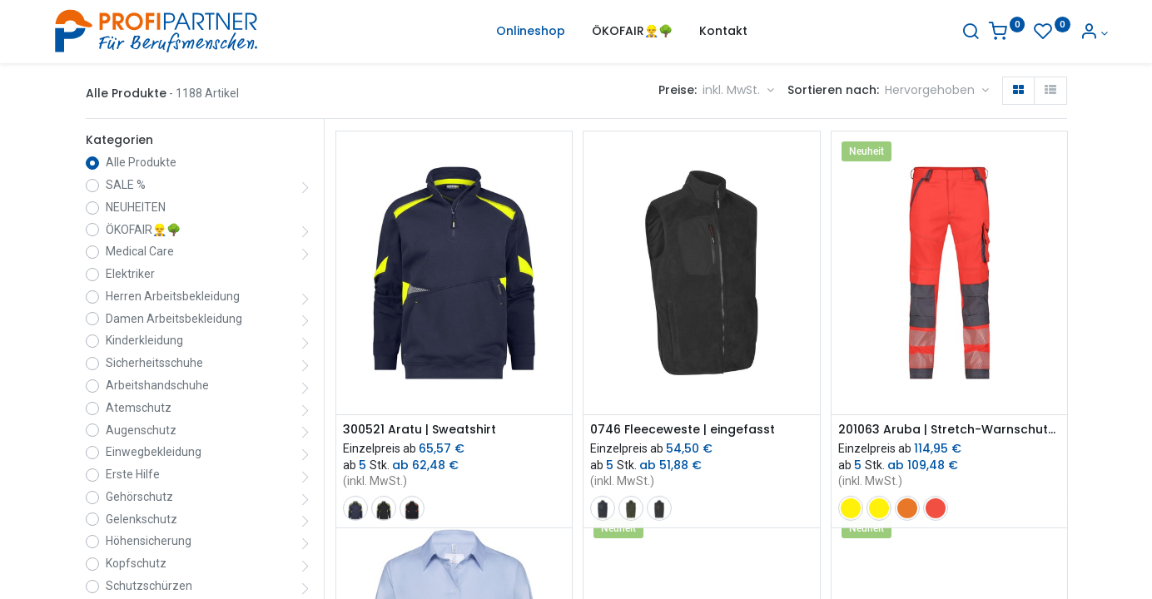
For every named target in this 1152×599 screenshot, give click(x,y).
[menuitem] (530, 32)
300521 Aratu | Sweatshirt (419, 430)
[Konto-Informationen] (1052, 33)
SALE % (126, 184)
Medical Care (140, 251)
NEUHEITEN (136, 207)
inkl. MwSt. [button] (733, 90)
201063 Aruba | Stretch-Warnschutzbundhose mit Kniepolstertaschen (949, 430)
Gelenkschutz (141, 519)
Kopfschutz (136, 563)
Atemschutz (138, 407)
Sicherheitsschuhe (154, 362)
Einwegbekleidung (153, 451)
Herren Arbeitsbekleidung (173, 296)
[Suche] (929, 33)
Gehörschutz (139, 496)
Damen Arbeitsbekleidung (174, 318)
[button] (937, 90)
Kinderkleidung (144, 340)
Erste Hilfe (133, 474)
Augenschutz (141, 430)
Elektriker (130, 273)
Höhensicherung (148, 540)
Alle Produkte (141, 162)
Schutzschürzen (149, 585)
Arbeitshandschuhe (157, 385)
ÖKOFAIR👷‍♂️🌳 (143, 229)
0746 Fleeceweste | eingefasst (682, 430)
